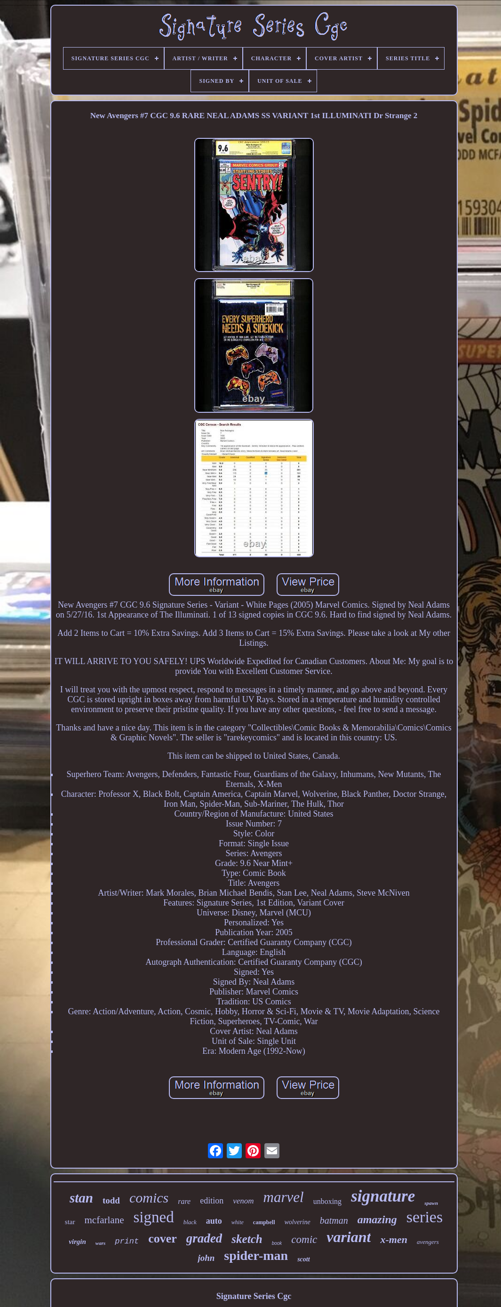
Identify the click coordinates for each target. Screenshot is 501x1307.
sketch (246, 1239)
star (70, 1222)
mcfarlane (104, 1220)
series (424, 1217)
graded (204, 1238)
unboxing (327, 1201)
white (237, 1222)
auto (214, 1221)
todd (111, 1200)
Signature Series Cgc (254, 1296)
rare (184, 1201)
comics (148, 1197)
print (127, 1241)
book (277, 1243)
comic (304, 1239)
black (190, 1222)
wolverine (297, 1222)
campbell (264, 1222)
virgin (77, 1241)
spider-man (256, 1255)
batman (334, 1220)
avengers (428, 1241)
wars (100, 1243)
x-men (393, 1239)
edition (211, 1200)
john (206, 1258)
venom (243, 1200)
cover (162, 1238)
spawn (431, 1203)
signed (153, 1217)
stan (81, 1197)
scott (303, 1259)
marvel (283, 1197)
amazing (377, 1219)
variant (348, 1236)
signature (383, 1196)
